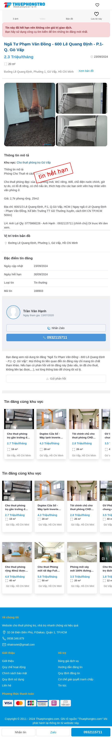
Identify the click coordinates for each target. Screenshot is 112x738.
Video (42, 16)
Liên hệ (6, 685)
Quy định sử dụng (13, 679)
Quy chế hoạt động (14, 667)
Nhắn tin (18, 732)
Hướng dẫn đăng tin (70, 667)
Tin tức (62, 685)
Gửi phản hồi (56, 378)
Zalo (53, 732)
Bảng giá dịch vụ (68, 661)
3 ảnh (15, 16)
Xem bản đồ (84, 71)
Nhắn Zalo (55, 328)
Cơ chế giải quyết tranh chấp (75, 679)
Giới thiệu (8, 661)
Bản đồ (69, 16)
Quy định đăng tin (69, 673)
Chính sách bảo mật (14, 673)
